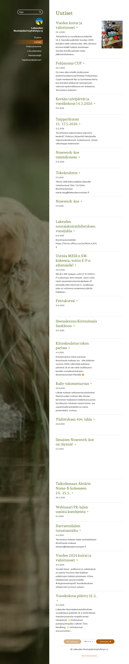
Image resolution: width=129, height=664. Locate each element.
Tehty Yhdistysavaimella (89, 656)
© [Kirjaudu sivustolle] (71, 649)
